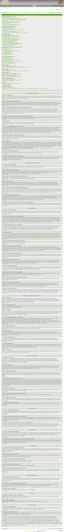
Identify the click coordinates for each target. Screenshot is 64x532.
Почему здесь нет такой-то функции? (8, 87)
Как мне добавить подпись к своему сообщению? (10, 36)
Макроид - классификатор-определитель (45, 5)
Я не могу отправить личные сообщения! (9, 65)
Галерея (7, 5)
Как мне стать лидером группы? (7, 60)
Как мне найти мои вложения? (7, 84)
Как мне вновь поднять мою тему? (8, 45)
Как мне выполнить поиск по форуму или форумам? (11, 73)
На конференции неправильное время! (9, 28)
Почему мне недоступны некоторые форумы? (10, 40)
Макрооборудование (27, 5)
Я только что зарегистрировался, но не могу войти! (11, 21)
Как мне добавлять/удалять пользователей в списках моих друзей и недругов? (15, 70)
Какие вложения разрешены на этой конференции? (11, 83)
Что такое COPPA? (5, 23)
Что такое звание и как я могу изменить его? (9, 31)
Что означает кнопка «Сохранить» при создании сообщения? (12, 43)
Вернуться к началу (5, 99)
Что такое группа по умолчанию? (7, 62)
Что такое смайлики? (5, 49)
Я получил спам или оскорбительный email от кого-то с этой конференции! (15, 67)
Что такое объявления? (6, 52)
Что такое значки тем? (6, 54)
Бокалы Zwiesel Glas (29, 531)
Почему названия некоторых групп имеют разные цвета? (12, 61)
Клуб (34, 5)
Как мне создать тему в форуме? (7, 35)
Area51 (19, 514)
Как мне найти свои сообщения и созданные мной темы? (12, 76)
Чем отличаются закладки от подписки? (9, 79)
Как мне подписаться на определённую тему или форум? (12, 80)
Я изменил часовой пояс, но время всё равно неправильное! (12, 29)
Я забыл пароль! (5, 20)
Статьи (20, 5)
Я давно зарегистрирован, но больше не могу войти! (11, 22)
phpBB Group (36, 507)
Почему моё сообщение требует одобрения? (10, 44)
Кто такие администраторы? (7, 57)
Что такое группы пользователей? (8, 59)
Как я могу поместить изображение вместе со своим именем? (12, 30)
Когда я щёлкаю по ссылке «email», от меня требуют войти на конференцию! (15, 32)
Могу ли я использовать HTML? (7, 48)
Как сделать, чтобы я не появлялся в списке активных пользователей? (14, 19)
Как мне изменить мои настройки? (8, 27)
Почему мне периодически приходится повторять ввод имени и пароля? (14, 18)
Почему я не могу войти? (6, 17)
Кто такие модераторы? (6, 58)
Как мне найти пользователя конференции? (9, 75)
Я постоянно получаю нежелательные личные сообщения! (12, 66)
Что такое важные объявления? (7, 51)
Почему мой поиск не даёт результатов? (9, 74)
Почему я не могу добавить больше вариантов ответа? (11, 38)
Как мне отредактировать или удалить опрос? (10, 39)
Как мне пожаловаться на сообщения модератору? (11, 42)
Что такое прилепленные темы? (7, 53)
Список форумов (4, 12)
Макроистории (14, 5)
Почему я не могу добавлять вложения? (9, 41)
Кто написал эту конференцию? (7, 86)
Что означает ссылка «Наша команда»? (9, 63)
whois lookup (16, 519)
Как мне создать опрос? (6, 37)
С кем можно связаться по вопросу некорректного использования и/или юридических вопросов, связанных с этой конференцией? (24, 88)
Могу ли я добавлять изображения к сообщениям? (11, 50)
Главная (2, 5)
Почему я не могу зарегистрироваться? (9, 24)
